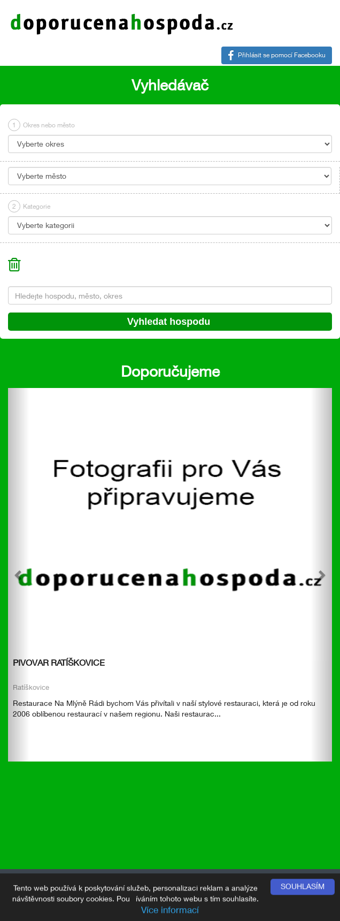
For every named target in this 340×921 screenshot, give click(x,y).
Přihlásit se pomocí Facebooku (277, 55)
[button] (18, 575)
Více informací (170, 910)
